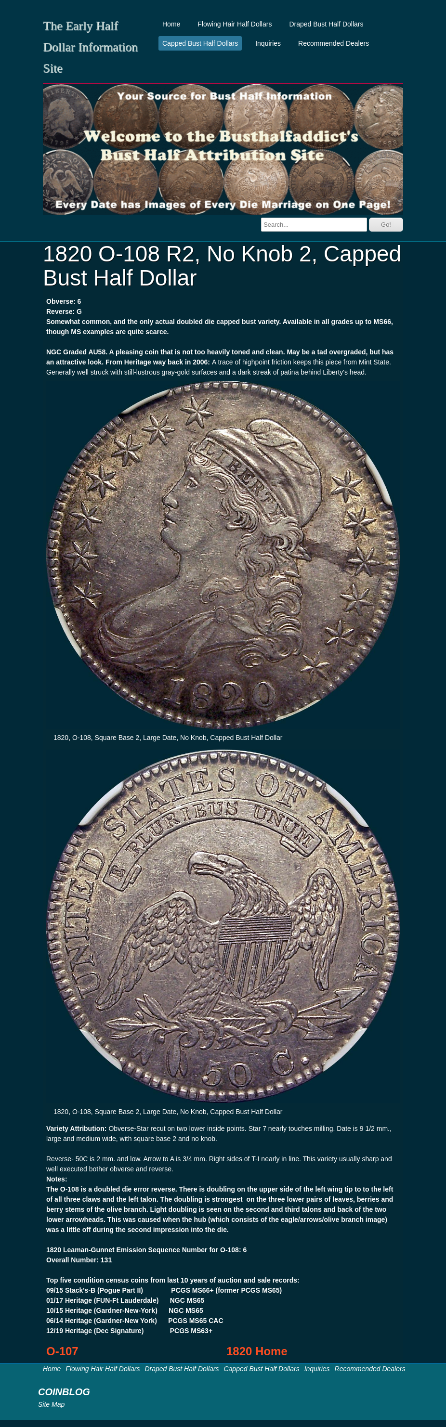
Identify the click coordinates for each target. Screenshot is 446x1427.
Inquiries (268, 43)
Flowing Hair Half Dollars (234, 24)
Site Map (51, 1404)
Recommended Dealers (333, 43)
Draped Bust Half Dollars (326, 24)
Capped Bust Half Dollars (200, 43)
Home (171, 24)
